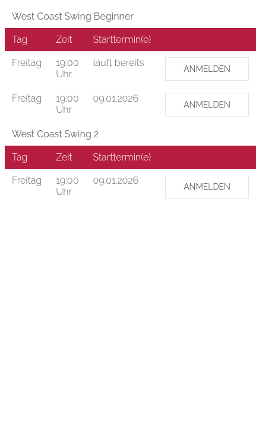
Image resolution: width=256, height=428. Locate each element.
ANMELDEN (207, 69)
